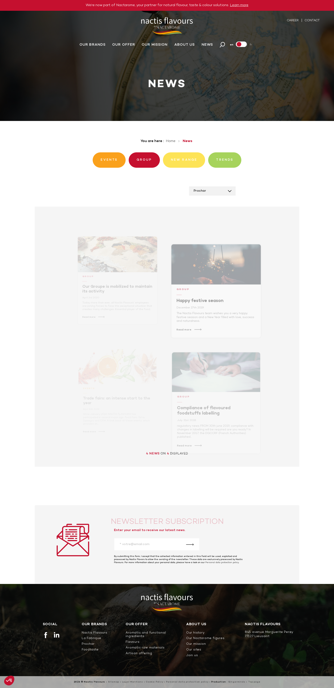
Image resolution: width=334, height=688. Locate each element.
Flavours (132, 642)
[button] (9, 680)
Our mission (155, 46)
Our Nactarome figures (205, 638)
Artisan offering (139, 654)
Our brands (92, 46)
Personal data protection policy (222, 562)
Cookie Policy (154, 682)
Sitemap (113, 682)
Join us (192, 655)
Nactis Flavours (94, 633)
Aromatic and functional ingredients (146, 635)
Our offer (123, 46)
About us (184, 46)
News (207, 46)
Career (293, 22)
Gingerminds (236, 682)
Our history (195, 633)
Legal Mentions (132, 682)
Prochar (88, 644)
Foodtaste (90, 650)
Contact (312, 22)
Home (170, 141)
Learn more (239, 5)
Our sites (193, 650)
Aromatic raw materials (145, 648)
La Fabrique (91, 638)
